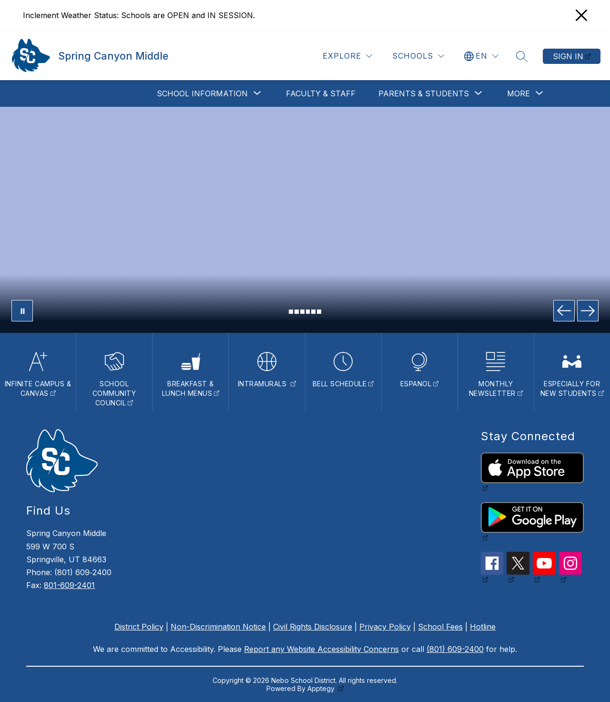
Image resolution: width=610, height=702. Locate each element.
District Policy (138, 626)
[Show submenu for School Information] (202, 93)
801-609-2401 (69, 585)
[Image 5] (313, 312)
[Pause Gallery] (22, 310)
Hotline (483, 626)
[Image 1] (291, 312)
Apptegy (321, 688)
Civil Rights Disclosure (312, 626)
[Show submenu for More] (518, 93)
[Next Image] (588, 310)
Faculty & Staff (321, 93)
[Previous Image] (564, 310)
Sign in (568, 56)
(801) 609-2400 (455, 649)
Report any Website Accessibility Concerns (321, 649)
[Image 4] (308, 312)
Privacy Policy (385, 626)
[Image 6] (319, 312)
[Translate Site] (481, 56)
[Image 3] (302, 312)
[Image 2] (297, 312)
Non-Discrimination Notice (218, 626)
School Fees (440, 626)
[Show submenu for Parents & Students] (423, 93)
